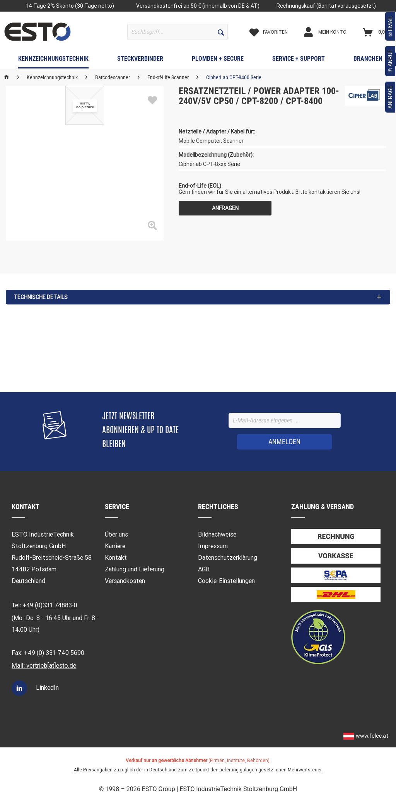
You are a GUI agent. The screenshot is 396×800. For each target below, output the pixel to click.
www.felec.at (372, 736)
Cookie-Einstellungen (226, 581)
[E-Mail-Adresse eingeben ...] (285, 420)
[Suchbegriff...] (177, 31)
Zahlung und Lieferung (134, 569)
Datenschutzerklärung (227, 557)
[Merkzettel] (275, 32)
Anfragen (225, 208)
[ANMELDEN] (284, 442)
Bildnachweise (217, 534)
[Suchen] (221, 31)
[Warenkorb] (377, 32)
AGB (204, 569)
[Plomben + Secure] (218, 60)
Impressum (213, 546)
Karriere (115, 546)
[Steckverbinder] (140, 60)
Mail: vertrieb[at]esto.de (44, 665)
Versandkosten (125, 581)
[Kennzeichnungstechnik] (53, 60)
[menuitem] (177, 31)
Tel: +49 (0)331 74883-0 (44, 605)
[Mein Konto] (332, 32)
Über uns (116, 534)
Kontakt (116, 557)
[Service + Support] (298, 60)
